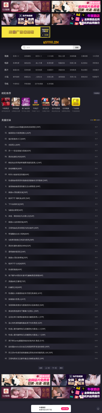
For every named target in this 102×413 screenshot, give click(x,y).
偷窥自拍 (16, 70)
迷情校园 (61, 77)
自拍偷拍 (27, 56)
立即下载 (65, 409)
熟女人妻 (61, 56)
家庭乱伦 (27, 77)
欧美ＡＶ (39, 56)
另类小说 (73, 77)
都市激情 (16, 77)
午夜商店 (16, 84)
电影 (6, 63)
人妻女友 (39, 77)
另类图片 (96, 70)
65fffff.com (51, 42)
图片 (6, 69)
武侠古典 (50, 77)
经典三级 (73, 63)
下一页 (54, 368)
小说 (6, 76)
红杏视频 (50, 84)
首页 (40, 368)
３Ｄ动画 (50, 56)
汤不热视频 (39, 84)
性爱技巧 (96, 77)
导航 (6, 83)
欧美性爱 (50, 63)
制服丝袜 (61, 63)
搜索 (76, 47)
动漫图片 (50, 70)
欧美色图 (39, 70)
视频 (6, 56)
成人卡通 (39, 63)
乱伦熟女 (84, 63)
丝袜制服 (73, 56)
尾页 (61, 368)
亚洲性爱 (16, 63)
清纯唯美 (73, 70)
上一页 (47, 368)
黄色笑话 (84, 77)
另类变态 (96, 63)
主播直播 (84, 56)
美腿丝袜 (61, 70)
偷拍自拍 (27, 63)
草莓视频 (27, 84)
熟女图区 (84, 70)
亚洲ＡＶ (16, 56)
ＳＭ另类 (96, 56)
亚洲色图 (27, 70)
